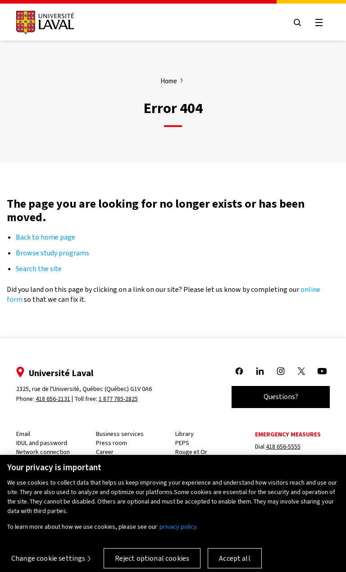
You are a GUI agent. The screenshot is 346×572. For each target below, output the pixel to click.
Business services (120, 434)
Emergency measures (288, 434)
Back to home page (45, 237)
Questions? (281, 396)
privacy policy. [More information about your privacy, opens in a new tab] (178, 531)
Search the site (39, 268)
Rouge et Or (191, 452)
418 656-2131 (53, 399)
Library (184, 434)
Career (105, 452)
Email (23, 434)
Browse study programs (52, 253)
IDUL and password (41, 443)
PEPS (182, 443)
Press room (111, 443)
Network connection (43, 452)
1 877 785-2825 (118, 399)
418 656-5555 (283, 446)
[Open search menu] (297, 22)
